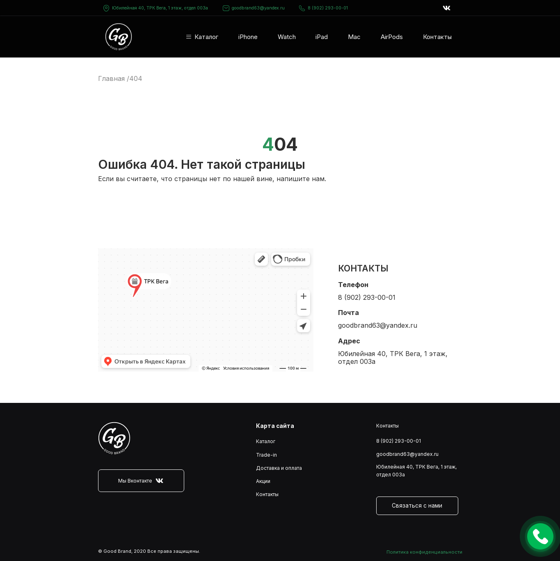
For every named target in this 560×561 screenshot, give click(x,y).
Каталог (206, 37)
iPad (321, 37)
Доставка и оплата (279, 468)
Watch (287, 37)
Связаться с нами (417, 505)
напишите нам (301, 179)
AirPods (392, 37)
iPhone (248, 37)
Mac (354, 37)
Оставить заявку (540, 536)
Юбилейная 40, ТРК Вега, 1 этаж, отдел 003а (160, 8)
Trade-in (266, 455)
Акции (263, 481)
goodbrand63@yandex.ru (253, 8)
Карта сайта (275, 426)
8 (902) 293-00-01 (323, 8)
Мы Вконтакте (141, 480)
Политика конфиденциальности (424, 552)
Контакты (437, 37)
